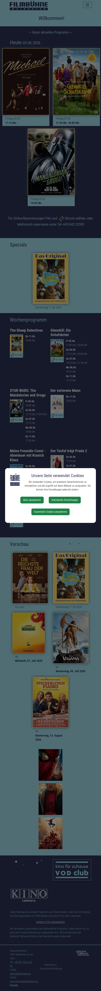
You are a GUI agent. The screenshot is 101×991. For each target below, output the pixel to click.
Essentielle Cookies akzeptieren (50, 511)
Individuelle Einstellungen (64, 499)
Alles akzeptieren (32, 499)
